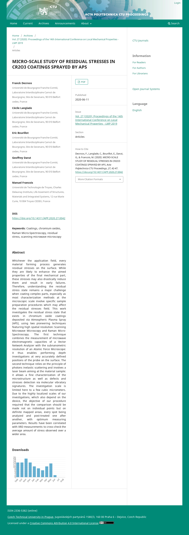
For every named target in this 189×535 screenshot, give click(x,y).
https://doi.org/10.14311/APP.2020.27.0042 (38, 218)
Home (13, 23)
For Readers (139, 62)
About (85, 23)
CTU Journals (140, 40)
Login (177, 2)
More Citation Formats (90, 179)
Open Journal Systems (146, 89)
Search (174, 23)
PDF (82, 82)
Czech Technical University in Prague (30, 517)
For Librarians (140, 73)
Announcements (65, 23)
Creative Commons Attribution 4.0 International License (64, 523)
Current (28, 23)
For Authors (139, 68)
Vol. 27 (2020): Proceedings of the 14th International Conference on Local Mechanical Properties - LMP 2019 (65, 41)
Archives (44, 23)
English (137, 110)
